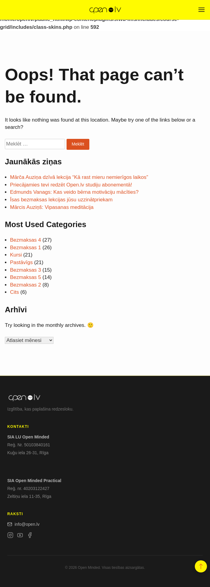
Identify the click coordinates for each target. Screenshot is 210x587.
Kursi (16, 255)
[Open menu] (201, 9)
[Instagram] (10, 536)
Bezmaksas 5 (25, 277)
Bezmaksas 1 (25, 247)
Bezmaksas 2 (25, 285)
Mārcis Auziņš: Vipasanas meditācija (52, 207)
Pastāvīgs (21, 262)
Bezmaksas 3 (25, 270)
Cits (14, 292)
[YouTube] (20, 536)
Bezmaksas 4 (25, 240)
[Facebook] (30, 536)
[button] (201, 566)
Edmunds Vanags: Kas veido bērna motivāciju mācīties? (74, 192)
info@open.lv (23, 524)
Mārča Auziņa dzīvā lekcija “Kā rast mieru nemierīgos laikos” (79, 177)
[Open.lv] (105, 10)
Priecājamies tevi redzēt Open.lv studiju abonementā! (71, 185)
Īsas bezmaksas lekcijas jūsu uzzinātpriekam (61, 200)
